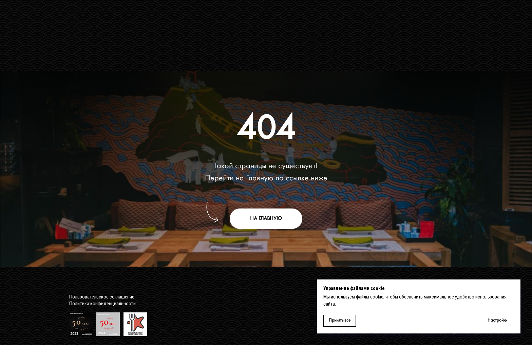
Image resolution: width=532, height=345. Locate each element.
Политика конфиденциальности (102, 304)
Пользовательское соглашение (101, 297)
